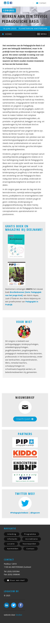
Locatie (11, 544)
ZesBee (19, 615)
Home (7, 34)
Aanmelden (12, 548)
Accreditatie (31, 539)
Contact (41, 3)
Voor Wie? (24, 322)
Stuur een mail (16, 580)
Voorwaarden (29, 544)
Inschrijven (25, 419)
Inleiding (11, 534)
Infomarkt (12, 539)
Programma (30, 534)
